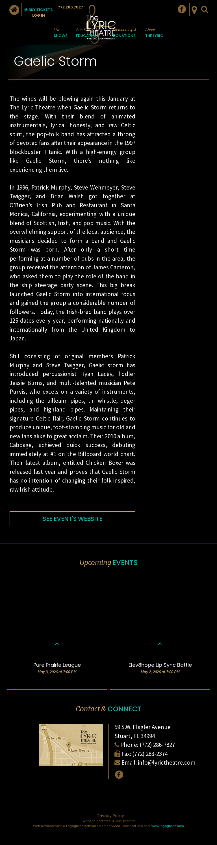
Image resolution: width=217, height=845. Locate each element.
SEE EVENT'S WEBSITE (72, 519)
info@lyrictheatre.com (167, 762)
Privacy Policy (110, 815)
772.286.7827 (70, 7)
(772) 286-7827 (157, 745)
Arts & (87, 33)
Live (61, 33)
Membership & (125, 33)
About (154, 33)
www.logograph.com (167, 826)
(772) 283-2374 (150, 754)
